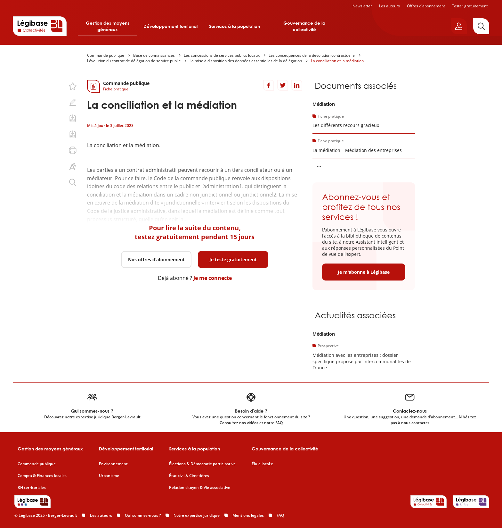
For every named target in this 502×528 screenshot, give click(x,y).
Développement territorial (170, 26)
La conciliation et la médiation (337, 60)
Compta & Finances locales (42, 475)
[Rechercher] (481, 26)
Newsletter (362, 6)
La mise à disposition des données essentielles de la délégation (246, 60)
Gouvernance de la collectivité (304, 26)
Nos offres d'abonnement (156, 259)
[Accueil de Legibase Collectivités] (40, 26)
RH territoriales (32, 487)
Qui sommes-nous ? (143, 515)
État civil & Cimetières (189, 475)
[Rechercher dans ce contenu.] (72, 182)
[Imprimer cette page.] (72, 150)
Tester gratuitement (470, 6)
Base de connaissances (154, 55)
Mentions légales (248, 515)
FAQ (280, 515)
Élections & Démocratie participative (202, 463)
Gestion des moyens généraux (107, 26)
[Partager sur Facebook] (268, 85)
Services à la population (234, 26)
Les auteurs (389, 6)
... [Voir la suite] (319, 165)
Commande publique (105, 55)
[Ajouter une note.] (72, 102)
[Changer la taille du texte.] (72, 166)
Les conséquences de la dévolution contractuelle (312, 55)
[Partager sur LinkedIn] (296, 85)
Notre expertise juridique (197, 515)
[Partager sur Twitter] (282, 85)
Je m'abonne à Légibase (364, 272)
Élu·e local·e (262, 463)
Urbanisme (109, 475)
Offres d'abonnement (426, 6)
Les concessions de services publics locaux (222, 55)
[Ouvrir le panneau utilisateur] (459, 26)
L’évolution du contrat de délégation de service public (134, 60)
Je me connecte (212, 277)
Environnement (113, 463)
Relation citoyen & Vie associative (199, 487)
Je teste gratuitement (233, 259)
